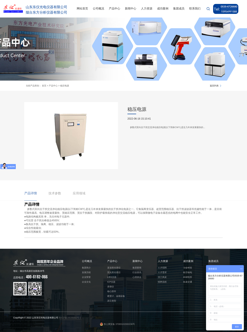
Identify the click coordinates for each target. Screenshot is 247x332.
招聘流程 (162, 282)
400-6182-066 (30, 276)
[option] (71, 135)
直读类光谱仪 (114, 267)
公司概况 (98, 8)
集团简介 (86, 267)
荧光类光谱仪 (114, 272)
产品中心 (114, 8)
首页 (44, 85)
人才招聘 (162, 267)
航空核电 (187, 272)
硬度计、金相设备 (116, 296)
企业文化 (86, 282)
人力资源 (146, 8)
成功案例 (162, 8)
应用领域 (79, 198)
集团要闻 (136, 267)
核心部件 (111, 291)
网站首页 (82, 8)
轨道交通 (187, 282)
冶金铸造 (187, 267)
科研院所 (187, 277)
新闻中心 (130, 8)
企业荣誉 (86, 277)
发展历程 (86, 272)
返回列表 (214, 85)
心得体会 (136, 277)
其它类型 (111, 301)
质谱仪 (110, 286)
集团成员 (178, 8)
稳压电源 (64, 85)
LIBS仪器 (111, 277)
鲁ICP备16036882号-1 (70, 317)
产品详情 (30, 198)
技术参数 (55, 198)
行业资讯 (136, 272)
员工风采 (162, 277)
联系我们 (195, 8)
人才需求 (162, 272)
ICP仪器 (111, 282)
